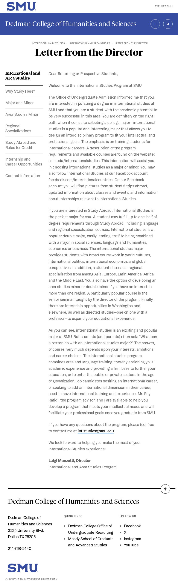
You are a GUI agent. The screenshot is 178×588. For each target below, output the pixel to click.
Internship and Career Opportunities (23, 161)
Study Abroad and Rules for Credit (21, 145)
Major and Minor (19, 102)
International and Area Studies (90, 43)
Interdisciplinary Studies (48, 43)
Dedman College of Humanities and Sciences (71, 24)
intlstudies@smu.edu (96, 430)
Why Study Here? (20, 91)
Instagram (132, 538)
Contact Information (22, 175)
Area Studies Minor (21, 114)
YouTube (131, 544)
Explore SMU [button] (164, 6)
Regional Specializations (18, 128)
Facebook (132, 525)
